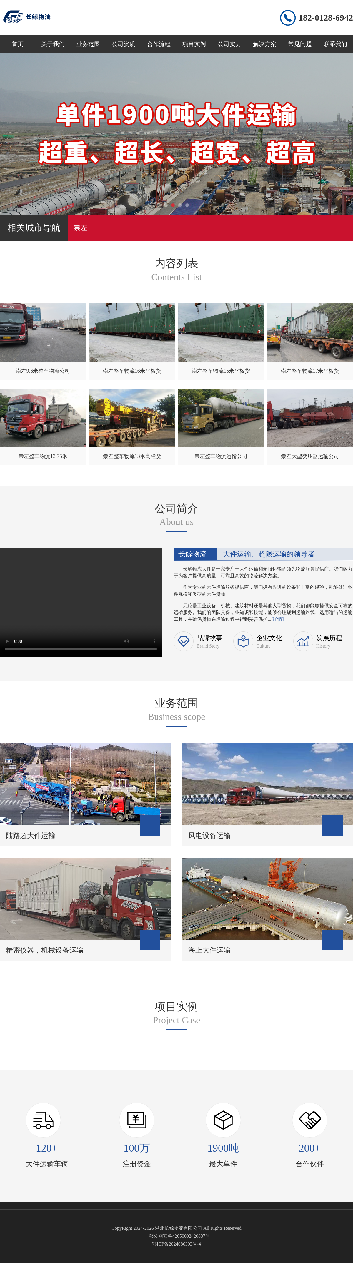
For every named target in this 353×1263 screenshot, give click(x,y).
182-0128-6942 (326, 17)
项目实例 (194, 44)
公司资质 (123, 44)
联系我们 (335, 44)
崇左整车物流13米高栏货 (132, 456)
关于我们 (53, 44)
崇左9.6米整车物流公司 (43, 371)
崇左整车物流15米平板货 (221, 371)
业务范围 (88, 44)
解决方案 (265, 44)
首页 (18, 44)
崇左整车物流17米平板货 (310, 371)
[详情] (277, 619)
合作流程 (159, 44)
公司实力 (229, 44)
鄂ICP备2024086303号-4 (176, 1244)
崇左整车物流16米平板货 (132, 371)
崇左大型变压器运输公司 (310, 456)
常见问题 (300, 44)
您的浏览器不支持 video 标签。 (81, 601)
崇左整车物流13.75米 (43, 456)
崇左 (81, 228)
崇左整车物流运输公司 (220, 456)
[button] (166, 205)
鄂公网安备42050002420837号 (179, 1236)
